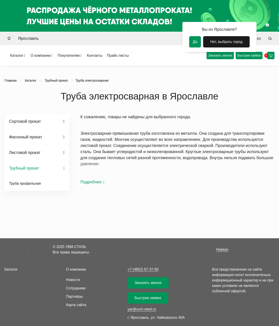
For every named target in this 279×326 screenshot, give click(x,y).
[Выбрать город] (9, 38)
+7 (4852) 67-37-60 (143, 269)
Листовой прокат (24, 152)
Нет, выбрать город (226, 42)
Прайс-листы (118, 55)
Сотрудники (76, 288)
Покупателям (68, 55)
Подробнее (90, 182)
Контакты (94, 55)
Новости (73, 280)
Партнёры (74, 296)
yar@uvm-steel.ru (142, 309)
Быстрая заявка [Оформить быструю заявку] (249, 55)
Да (195, 42)
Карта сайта (76, 305)
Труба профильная (25, 183)
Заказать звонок (220, 55)
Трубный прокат (24, 168)
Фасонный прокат (25, 137)
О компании (40, 55)
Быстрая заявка (148, 298)
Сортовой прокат (25, 121)
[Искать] (269, 38)
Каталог (16, 55)
